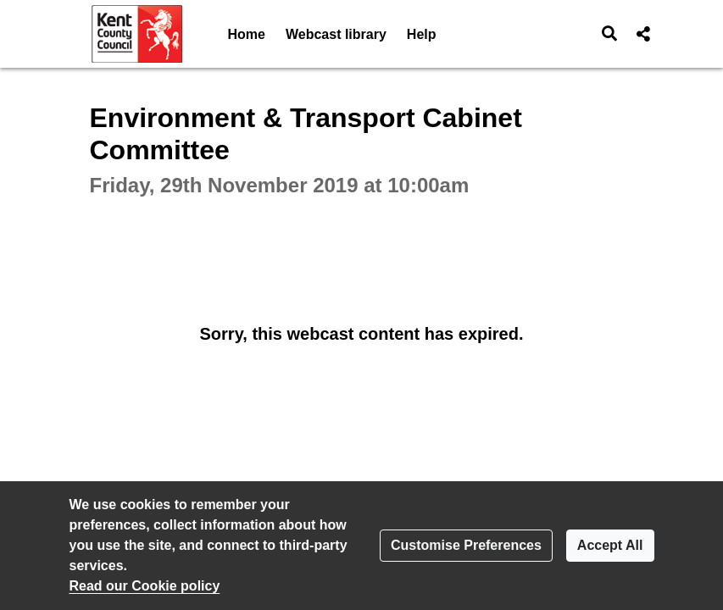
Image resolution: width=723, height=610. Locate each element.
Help (422, 34)
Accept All (610, 545)
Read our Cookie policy (145, 586)
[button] (609, 34)
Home (246, 34)
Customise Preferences (466, 545)
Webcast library (336, 34)
